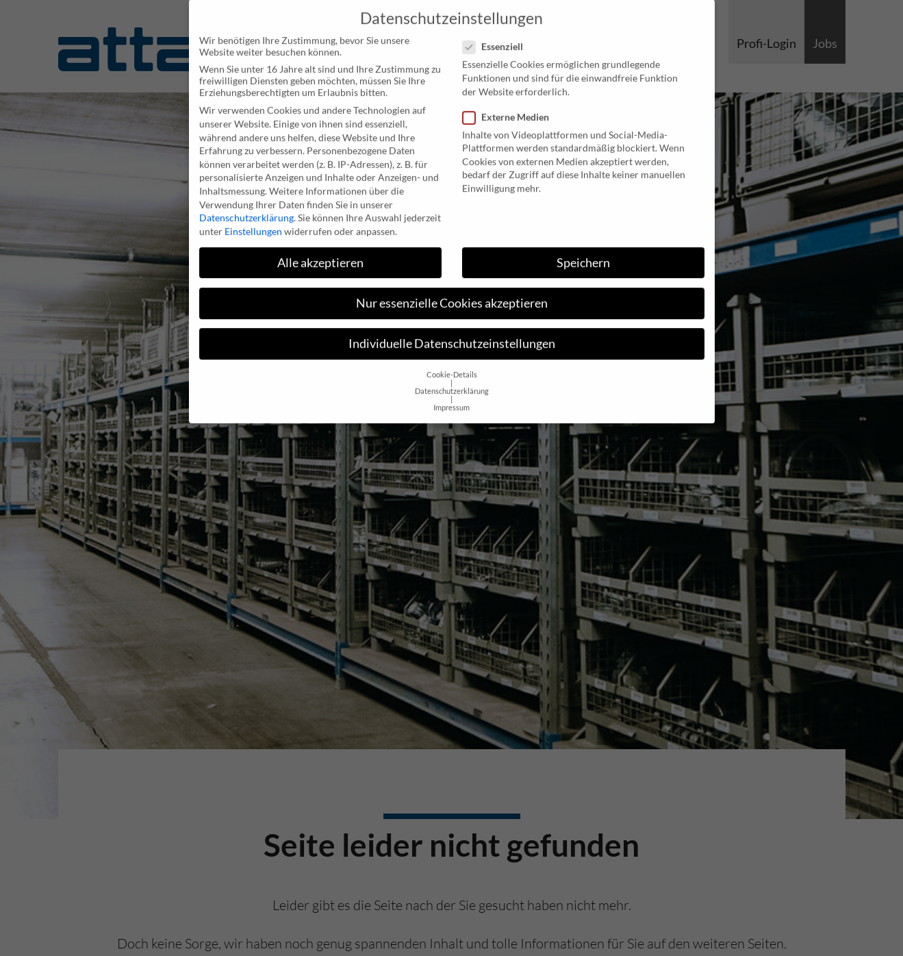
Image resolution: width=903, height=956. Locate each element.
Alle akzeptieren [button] (320, 246)
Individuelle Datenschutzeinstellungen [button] (451, 327)
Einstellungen (253, 215)
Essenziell (497, 30)
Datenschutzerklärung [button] (452, 375)
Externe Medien (510, 100)
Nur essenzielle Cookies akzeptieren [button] (452, 286)
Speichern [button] (583, 246)
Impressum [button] (451, 392)
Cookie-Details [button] (452, 359)
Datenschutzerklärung (246, 201)
